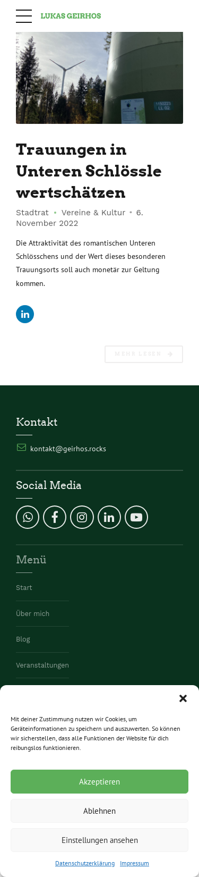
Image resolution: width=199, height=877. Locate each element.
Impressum (134, 863)
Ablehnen (99, 811)
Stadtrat (32, 213)
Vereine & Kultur (94, 213)
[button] (183, 698)
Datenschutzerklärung (85, 863)
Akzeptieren (99, 782)
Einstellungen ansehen (100, 840)
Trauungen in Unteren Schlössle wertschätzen (89, 171)
